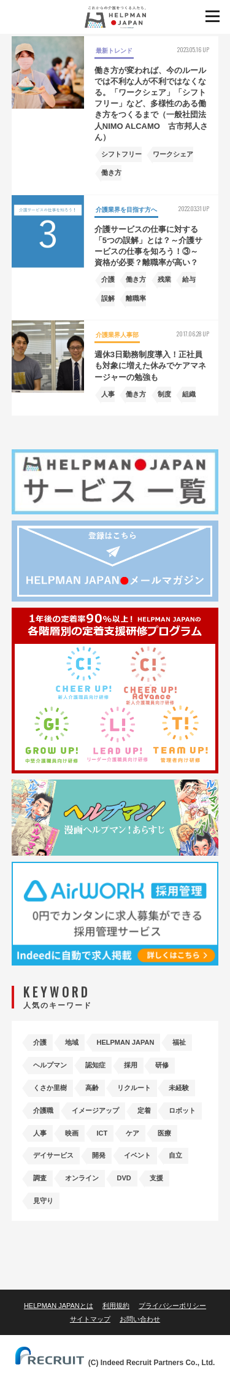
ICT (102, 1133)
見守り (43, 1200)
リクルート (134, 1087)
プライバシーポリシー (172, 1305)
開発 (98, 1155)
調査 (40, 1178)
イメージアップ (95, 1110)
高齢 (92, 1087)
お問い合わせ (140, 1319)
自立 (175, 1155)
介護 (40, 1042)
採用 (130, 1065)
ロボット (182, 1110)
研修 (162, 1065)
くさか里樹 (50, 1087)
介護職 (43, 1110)
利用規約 (115, 1305)
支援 (156, 1178)
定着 (144, 1110)
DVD (124, 1178)
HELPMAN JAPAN (126, 1042)
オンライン (82, 1178)
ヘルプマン (50, 1065)
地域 (72, 1042)
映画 (72, 1133)
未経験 (179, 1087)
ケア (132, 1133)
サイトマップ (90, 1319)
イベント (137, 1155)
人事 (40, 1133)
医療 (164, 1133)
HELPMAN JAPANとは (58, 1305)
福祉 (179, 1042)
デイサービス (53, 1155)
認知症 (95, 1065)
